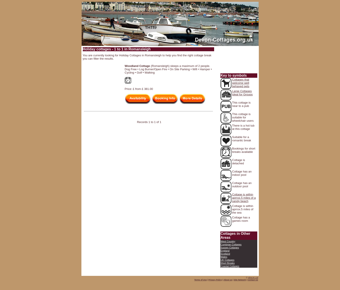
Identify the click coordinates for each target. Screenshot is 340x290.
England (225, 250)
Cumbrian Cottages (231, 244)
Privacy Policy (215, 280)
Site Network (240, 280)
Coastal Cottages (230, 266)
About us (227, 280)
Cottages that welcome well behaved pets (240, 83)
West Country (228, 241)
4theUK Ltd (253, 278)
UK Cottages (227, 260)
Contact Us (253, 280)
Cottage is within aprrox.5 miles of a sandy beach (244, 198)
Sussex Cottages (230, 247)
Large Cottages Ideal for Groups (242, 92)
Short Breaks (228, 263)
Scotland (225, 253)
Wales (224, 257)
